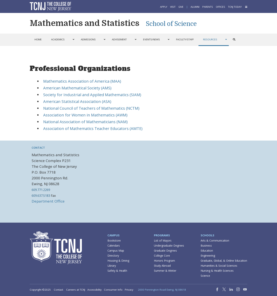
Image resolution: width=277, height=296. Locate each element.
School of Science (171, 23)
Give (180, 6)
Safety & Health (117, 270)
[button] (246, 6)
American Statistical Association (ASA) (77, 101)
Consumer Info (113, 289)
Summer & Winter (165, 270)
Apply (163, 6)
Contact (38, 147)
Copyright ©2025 (40, 289)
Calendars (113, 245)
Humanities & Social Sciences (219, 265)
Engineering (208, 255)
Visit (173, 6)
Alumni (195, 6)
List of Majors (162, 240)
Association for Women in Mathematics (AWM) (85, 115)
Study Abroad (162, 265)
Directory (113, 255)
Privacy (129, 289)
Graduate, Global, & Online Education (224, 260)
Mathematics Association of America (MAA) (82, 81)
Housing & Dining (118, 260)
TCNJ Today (235, 6)
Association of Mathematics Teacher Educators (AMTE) (93, 128)
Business (206, 245)
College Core (162, 255)
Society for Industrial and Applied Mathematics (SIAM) (92, 94)
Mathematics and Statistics (84, 23)
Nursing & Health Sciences (217, 270)
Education (207, 250)
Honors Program (164, 260)
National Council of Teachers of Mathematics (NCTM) (91, 108)
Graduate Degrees (165, 250)
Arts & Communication (215, 240)
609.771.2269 (41, 190)
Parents (207, 6)
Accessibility (94, 289)
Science (205, 275)
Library (111, 265)
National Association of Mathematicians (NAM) (85, 121)
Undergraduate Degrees (169, 245)
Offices (220, 6)
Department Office (48, 201)
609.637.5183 (41, 195)
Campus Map (115, 250)
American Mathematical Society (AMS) (77, 88)
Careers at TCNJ (75, 289)
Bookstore (114, 240)
